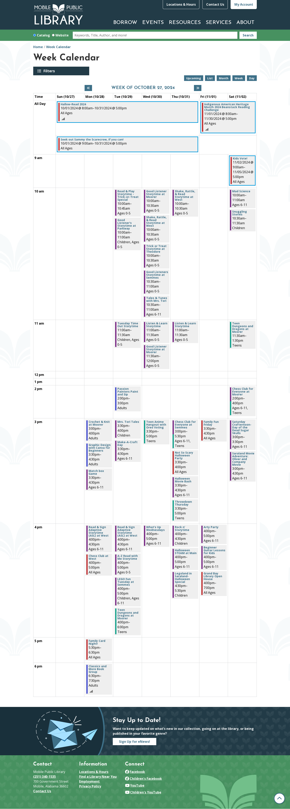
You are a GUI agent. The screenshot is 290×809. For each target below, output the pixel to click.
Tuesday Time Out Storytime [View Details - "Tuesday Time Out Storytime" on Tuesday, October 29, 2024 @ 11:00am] (127, 325)
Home (38, 47)
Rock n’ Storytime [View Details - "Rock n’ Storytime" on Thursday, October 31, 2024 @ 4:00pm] (182, 528)
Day (252, 78)
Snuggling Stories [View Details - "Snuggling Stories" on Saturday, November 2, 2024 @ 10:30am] (239, 213)
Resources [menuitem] (185, 22)
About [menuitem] (245, 22)
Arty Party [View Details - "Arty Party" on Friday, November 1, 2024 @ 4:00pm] (211, 527)
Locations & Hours (181, 4)
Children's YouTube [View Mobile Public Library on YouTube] (143, 792)
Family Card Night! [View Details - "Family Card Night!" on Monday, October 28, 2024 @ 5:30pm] (97, 642)
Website (62, 35)
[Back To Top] (279, 798)
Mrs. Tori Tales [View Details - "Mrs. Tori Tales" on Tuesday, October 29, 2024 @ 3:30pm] (128, 421)
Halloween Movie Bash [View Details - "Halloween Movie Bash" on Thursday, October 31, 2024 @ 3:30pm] (183, 480)
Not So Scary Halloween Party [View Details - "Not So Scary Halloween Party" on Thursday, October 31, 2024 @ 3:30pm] (184, 455)
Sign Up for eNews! (134, 741)
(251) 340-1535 (44, 776)
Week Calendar (58, 47)
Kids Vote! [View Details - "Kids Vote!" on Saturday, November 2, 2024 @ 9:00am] (240, 158)
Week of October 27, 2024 (143, 88)
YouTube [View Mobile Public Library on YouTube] (134, 785)
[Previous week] (88, 88)
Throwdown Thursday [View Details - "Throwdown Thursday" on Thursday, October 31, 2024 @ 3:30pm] (183, 503)
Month (223, 78)
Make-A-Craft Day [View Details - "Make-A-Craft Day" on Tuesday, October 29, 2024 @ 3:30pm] (127, 443)
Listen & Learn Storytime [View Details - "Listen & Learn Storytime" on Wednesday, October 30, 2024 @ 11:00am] (156, 325)
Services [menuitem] (218, 22)
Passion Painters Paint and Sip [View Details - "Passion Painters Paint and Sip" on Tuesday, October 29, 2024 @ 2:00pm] (127, 391)
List (210, 78)
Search (248, 35)
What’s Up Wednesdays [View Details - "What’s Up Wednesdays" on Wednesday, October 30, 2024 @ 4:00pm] (155, 528)
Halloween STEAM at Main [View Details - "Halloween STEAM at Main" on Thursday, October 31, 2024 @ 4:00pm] (186, 552)
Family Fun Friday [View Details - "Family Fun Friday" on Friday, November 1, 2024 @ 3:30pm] (211, 423)
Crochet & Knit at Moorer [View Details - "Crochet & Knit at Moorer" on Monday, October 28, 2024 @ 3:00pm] (99, 423)
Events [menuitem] (153, 22)
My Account (243, 4)
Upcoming (193, 78)
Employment (89, 781)
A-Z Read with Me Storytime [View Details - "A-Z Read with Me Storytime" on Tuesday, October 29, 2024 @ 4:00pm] (127, 557)
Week (239, 78)
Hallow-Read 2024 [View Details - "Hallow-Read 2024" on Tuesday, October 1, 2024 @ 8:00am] (73, 104)
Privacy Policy (90, 786)
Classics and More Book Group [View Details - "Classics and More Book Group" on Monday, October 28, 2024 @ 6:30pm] (98, 669)
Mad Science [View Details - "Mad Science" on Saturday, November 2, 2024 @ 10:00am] (241, 191)
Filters (49, 70)
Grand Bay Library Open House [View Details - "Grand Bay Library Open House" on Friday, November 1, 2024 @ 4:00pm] (213, 576)
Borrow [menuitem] (125, 22)
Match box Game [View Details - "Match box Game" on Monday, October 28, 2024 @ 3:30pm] (96, 472)
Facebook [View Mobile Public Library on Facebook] (135, 772)
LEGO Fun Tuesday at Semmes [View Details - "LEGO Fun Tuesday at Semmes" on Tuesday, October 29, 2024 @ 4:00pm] (125, 582)
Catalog (43, 35)
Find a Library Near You (98, 776)
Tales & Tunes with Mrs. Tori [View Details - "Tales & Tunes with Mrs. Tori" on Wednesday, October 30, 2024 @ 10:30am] (156, 299)
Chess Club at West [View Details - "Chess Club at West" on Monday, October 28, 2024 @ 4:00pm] (98, 557)
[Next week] (197, 88)
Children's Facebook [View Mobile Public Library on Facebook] (143, 778)
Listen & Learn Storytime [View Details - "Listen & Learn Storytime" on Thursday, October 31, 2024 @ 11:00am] (185, 325)
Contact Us (215, 4)
